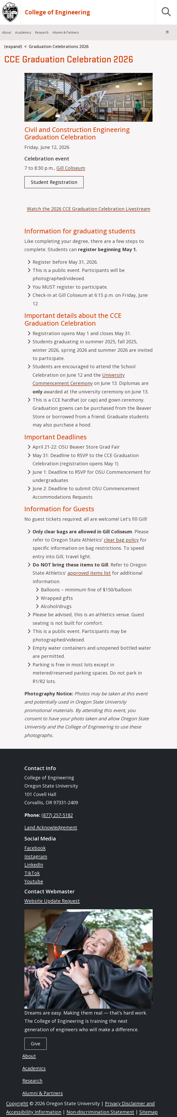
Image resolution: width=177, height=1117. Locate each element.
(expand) (13, 46)
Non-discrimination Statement (100, 1112)
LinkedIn (33, 865)
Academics (34, 1068)
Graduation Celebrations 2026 (58, 46)
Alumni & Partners (42, 1093)
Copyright (17, 1103)
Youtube (33, 881)
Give (35, 1043)
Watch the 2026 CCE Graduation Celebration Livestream (88, 209)
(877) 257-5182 (57, 815)
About (29, 1056)
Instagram (35, 856)
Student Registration (54, 182)
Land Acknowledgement (50, 827)
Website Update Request (52, 901)
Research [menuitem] (41, 32)
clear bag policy (121, 540)
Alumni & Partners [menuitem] (66, 32)
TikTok (32, 873)
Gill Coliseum (70, 168)
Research (32, 1080)
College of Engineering (57, 12)
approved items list (89, 573)
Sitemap (148, 1112)
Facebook (35, 848)
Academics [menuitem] (23, 32)
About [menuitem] (6, 32)
